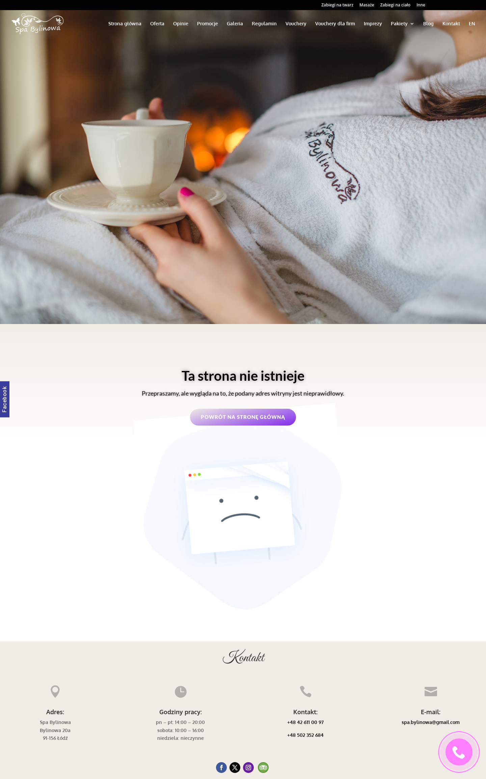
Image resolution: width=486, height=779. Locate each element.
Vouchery (296, 23)
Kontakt (451, 23)
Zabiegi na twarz (337, 5)
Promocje (207, 23)
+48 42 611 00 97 (305, 722)
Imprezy (373, 23)
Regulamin (264, 23)
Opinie (180, 23)
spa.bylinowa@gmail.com (431, 722)
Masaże (366, 5)
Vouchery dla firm (335, 23)
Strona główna (124, 23)
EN (472, 23)
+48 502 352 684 (305, 735)
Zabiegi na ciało (395, 5)
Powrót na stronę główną (243, 417)
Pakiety (399, 23)
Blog (428, 23)
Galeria (235, 23)
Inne (420, 5)
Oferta (157, 23)
